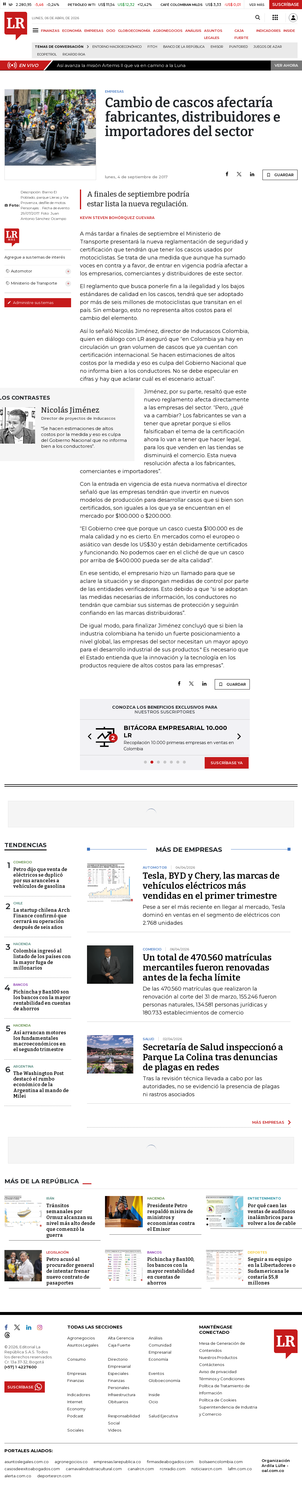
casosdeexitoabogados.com (32, 1468)
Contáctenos (211, 1364)
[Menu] (36, 30)
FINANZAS (50, 31)
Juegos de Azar (268, 47)
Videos (114, 1430)
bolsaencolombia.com (221, 1461)
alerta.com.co (17, 1475)
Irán (50, 1198)
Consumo (76, 1359)
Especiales (118, 1373)
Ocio (153, 1401)
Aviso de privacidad (218, 1371)
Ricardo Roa (74, 54)
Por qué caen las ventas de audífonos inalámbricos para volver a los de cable (272, 1214)
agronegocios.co (71, 1461)
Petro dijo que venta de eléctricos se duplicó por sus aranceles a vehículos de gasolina (40, 878)
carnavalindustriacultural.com (94, 1468)
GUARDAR (280, 174)
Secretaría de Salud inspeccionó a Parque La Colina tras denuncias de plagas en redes (213, 1057)
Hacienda (22, 944)
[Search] (258, 18)
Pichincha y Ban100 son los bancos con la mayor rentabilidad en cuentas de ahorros (41, 1000)
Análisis (155, 1338)
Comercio (22, 862)
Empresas (76, 1373)
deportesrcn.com (54, 1475)
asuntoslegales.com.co (26, 1461)
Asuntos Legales (82, 1345)
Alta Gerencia (121, 1338)
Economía (158, 1359)
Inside (154, 1394)
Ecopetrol (47, 54)
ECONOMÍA (72, 31)
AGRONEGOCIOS (168, 31)
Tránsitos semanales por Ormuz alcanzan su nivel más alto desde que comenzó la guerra (70, 1220)
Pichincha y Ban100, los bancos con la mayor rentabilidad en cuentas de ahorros (170, 1271)
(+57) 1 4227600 (20, 1367)
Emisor (217, 47)
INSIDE (289, 31)
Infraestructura (121, 1394)
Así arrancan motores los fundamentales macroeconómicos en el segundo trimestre (39, 1041)
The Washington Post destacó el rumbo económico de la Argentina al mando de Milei (41, 1085)
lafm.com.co (240, 1468)
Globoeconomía (164, 1380)
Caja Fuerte (119, 1345)
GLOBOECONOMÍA (134, 31)
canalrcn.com (141, 1468)
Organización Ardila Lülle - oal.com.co (276, 1465)
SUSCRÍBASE (285, 4)
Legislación (57, 1252)
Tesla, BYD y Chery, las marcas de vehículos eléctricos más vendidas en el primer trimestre (211, 885)
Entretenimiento (264, 1198)
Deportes (257, 1252)
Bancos (20, 985)
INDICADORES (268, 31)
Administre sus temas (30, 302)
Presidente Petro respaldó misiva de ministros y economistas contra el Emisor (171, 1217)
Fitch (152, 47)
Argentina (23, 1066)
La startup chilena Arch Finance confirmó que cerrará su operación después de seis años (41, 918)
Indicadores (78, 1394)
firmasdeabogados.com (170, 1461)
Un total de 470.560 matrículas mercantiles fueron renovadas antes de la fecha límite (207, 967)
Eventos (156, 1373)
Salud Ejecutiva (163, 1416)
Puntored (238, 47)
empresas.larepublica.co (117, 1461)
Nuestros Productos (218, 1357)
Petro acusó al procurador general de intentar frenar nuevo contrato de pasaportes (70, 1271)
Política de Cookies (217, 1400)
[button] (88, 737)
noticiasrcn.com (206, 1468)
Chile (18, 903)
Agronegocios (81, 1338)
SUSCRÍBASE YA (227, 762)
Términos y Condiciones (221, 1378)
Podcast (75, 1416)
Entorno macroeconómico (117, 47)
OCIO (110, 31)
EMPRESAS (94, 31)
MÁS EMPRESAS (268, 1122)
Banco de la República (184, 47)
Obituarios (118, 1401)
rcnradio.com (173, 1468)
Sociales (75, 1430)
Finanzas (75, 1380)
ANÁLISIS (193, 31)
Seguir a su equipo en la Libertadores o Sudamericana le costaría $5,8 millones (272, 1271)
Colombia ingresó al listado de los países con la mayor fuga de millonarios (42, 959)
